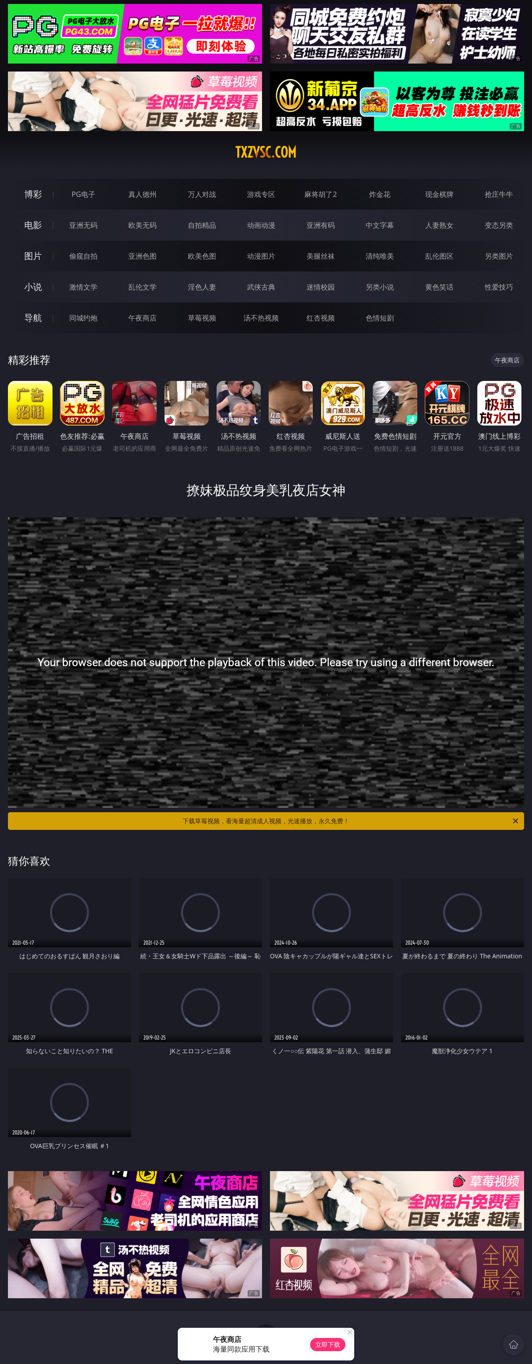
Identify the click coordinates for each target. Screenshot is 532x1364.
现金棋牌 (439, 194)
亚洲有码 (321, 225)
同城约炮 (83, 318)
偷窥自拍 (83, 256)
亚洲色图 (142, 256)
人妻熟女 (439, 225)
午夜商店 (142, 318)
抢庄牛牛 (499, 194)
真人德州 (142, 194)
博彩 (33, 194)
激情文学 (83, 287)
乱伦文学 (142, 287)
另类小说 (380, 287)
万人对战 (202, 194)
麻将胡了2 (320, 194)
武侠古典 (261, 287)
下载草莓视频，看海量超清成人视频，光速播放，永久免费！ (351, 821)
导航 (33, 318)
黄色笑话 (439, 287)
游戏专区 (261, 194)
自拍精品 (202, 225)
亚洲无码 (83, 225)
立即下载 (327, 1344)
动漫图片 (261, 256)
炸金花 (379, 194)
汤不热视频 (261, 318)
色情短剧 (380, 318)
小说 (33, 287)
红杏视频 (321, 318)
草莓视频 (202, 318)
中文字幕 (380, 225)
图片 (33, 256)
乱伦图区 (439, 256)
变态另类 (499, 225)
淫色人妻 (202, 287)
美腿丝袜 (321, 256)
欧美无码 (142, 225)
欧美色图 (202, 256)
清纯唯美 (380, 256)
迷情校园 (321, 287)
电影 (33, 225)
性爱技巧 (499, 287)
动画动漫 (261, 225)
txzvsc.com (265, 152)
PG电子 (83, 194)
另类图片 (499, 256)
